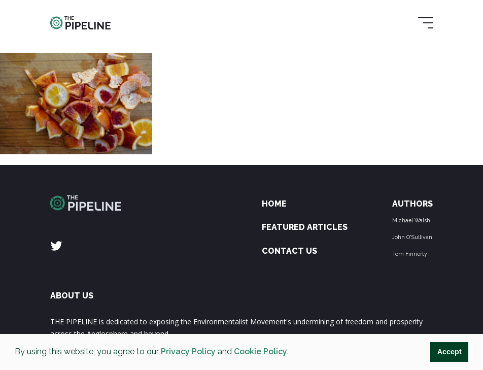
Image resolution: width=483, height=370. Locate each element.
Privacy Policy (188, 351)
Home (274, 204)
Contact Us (289, 251)
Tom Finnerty (409, 254)
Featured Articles (305, 227)
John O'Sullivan (412, 237)
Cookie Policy (260, 351)
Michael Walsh (411, 220)
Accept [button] (449, 352)
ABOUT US (71, 295)
